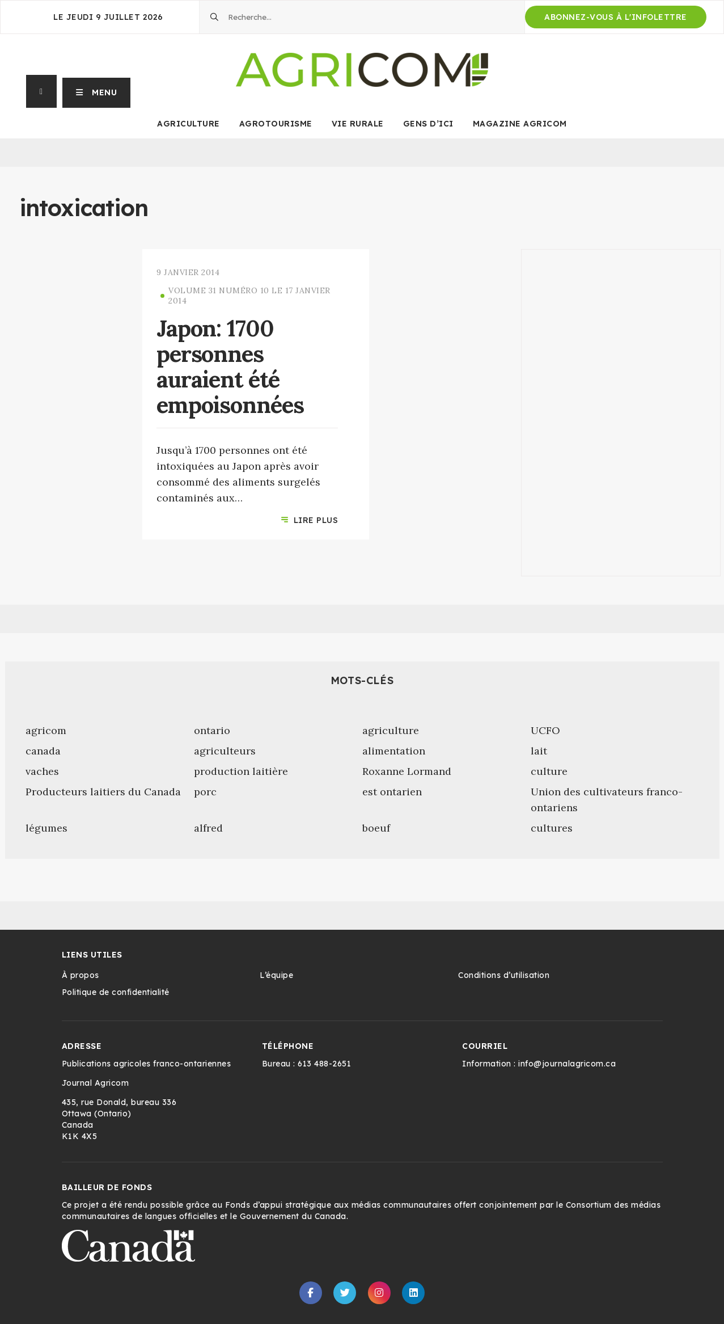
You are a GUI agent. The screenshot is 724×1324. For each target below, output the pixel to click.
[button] (96, 91)
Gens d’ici (428, 124)
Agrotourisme (275, 124)
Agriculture (188, 124)
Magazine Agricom (520, 124)
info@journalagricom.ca (567, 1064)
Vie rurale (358, 124)
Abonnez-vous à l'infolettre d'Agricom (615, 20)
